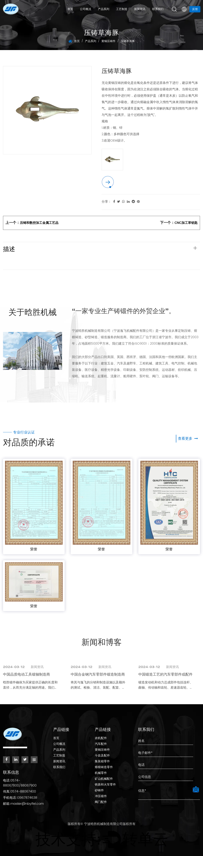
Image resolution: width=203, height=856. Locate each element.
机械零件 (101, 773)
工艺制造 (121, 9)
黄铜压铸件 (108, 41)
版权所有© (76, 822)
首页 (70, 9)
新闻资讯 (139, 9)
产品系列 (103, 9)
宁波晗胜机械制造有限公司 (103, 822)
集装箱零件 (102, 761)
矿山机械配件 (104, 779)
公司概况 (85, 9)
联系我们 (157, 9)
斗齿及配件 (102, 755)
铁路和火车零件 (105, 785)
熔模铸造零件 (104, 767)
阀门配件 (101, 802)
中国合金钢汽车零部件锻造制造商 (98, 674)
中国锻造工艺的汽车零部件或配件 (165, 674)
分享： (106, 201)
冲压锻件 (101, 796)
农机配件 (101, 738)
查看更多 (188, 438)
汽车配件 (101, 744)
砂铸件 (99, 790)
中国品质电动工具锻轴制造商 (26, 674)
